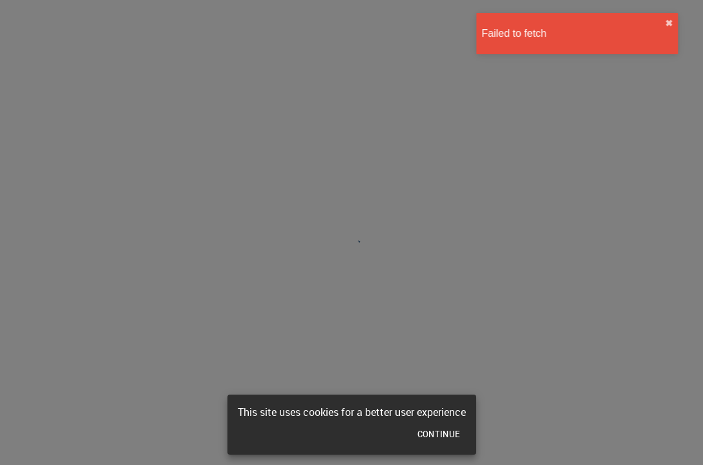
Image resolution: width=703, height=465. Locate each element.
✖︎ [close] (690, 23)
